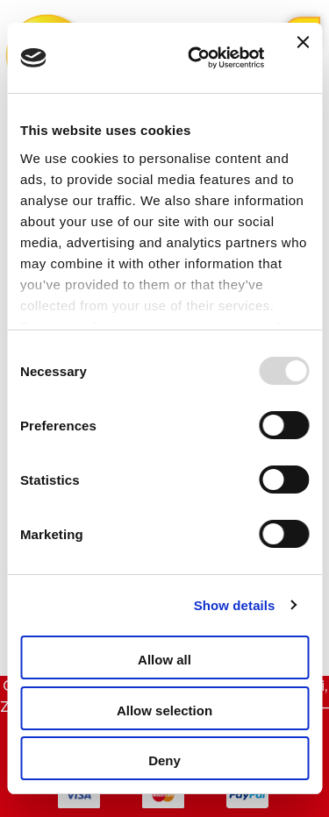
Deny (164, 760)
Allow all (164, 659)
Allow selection (164, 710)
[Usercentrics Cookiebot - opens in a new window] (196, 57)
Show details (234, 605)
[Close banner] (303, 58)
